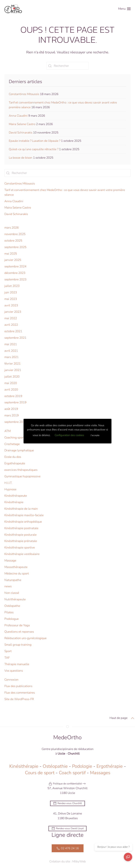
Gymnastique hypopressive (22, 476)
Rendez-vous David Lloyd (67, 829)
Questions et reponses (19, 632)
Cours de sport (39, 773)
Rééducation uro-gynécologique (25, 638)
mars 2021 (11, 357)
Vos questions (13, 671)
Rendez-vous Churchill (67, 803)
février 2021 (12, 364)
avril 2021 (11, 351)
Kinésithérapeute (15, 496)
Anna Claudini (18, 116)
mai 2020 (10, 383)
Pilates (9, 612)
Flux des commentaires (19, 693)
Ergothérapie (110, 767)
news (8, 586)
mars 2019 (11, 415)
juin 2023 (10, 292)
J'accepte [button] (95, 435)
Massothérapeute (15, 567)
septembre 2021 (15, 338)
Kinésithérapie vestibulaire (22, 554)
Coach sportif (72, 773)
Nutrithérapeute (15, 599)
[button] (124, 9)
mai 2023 (10, 299)
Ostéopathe (12, 606)
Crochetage (12, 444)
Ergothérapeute (14, 463)
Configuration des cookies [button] (69, 435)
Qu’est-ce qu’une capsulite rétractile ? (33, 149)
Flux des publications (18, 686)
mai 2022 (10, 318)
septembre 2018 (15, 422)
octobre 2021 (13, 331)
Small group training (17, 645)
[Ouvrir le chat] (128, 857)
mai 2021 (10, 344)
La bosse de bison (20, 158)
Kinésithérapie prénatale (20, 541)
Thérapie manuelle (16, 664)
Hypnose (10, 489)
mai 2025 (10, 254)
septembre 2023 (15, 279)
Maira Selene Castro (22, 124)
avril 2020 (11, 390)
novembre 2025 (14, 234)
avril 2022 (11, 325)
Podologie (82, 767)
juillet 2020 (12, 377)
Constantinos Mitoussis (24, 94)
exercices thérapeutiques (20, 470)
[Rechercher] (67, 66)
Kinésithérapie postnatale (21, 528)
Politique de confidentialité (65, 784)
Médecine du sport (16, 573)
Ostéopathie (55, 767)
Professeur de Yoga (17, 625)
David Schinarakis (20, 133)
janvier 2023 (12, 312)
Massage (10, 560)
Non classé (11, 593)
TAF (7, 658)
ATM (7, 431)
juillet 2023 (12, 286)
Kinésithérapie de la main (21, 509)
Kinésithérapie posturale (20, 535)
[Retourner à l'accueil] (13, 9)
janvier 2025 (12, 260)
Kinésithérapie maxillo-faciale (24, 515)
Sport (8, 651)
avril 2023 (11, 305)
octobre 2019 (13, 396)
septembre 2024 (15, 266)
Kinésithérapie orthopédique (23, 522)
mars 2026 (11, 228)
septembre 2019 (15, 402)
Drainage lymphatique (19, 450)
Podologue (11, 619)
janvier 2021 (12, 370)
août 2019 (11, 409)
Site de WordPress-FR (19, 699)
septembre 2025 (15, 247)
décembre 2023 (14, 273)
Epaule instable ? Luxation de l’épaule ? (34, 141)
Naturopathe (12, 580)
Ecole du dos (12, 457)
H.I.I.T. (8, 483)
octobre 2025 (13, 241)
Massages (100, 773)
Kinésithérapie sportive (19, 547)
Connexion (11, 680)
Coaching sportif (15, 438)
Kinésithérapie (13, 502)
